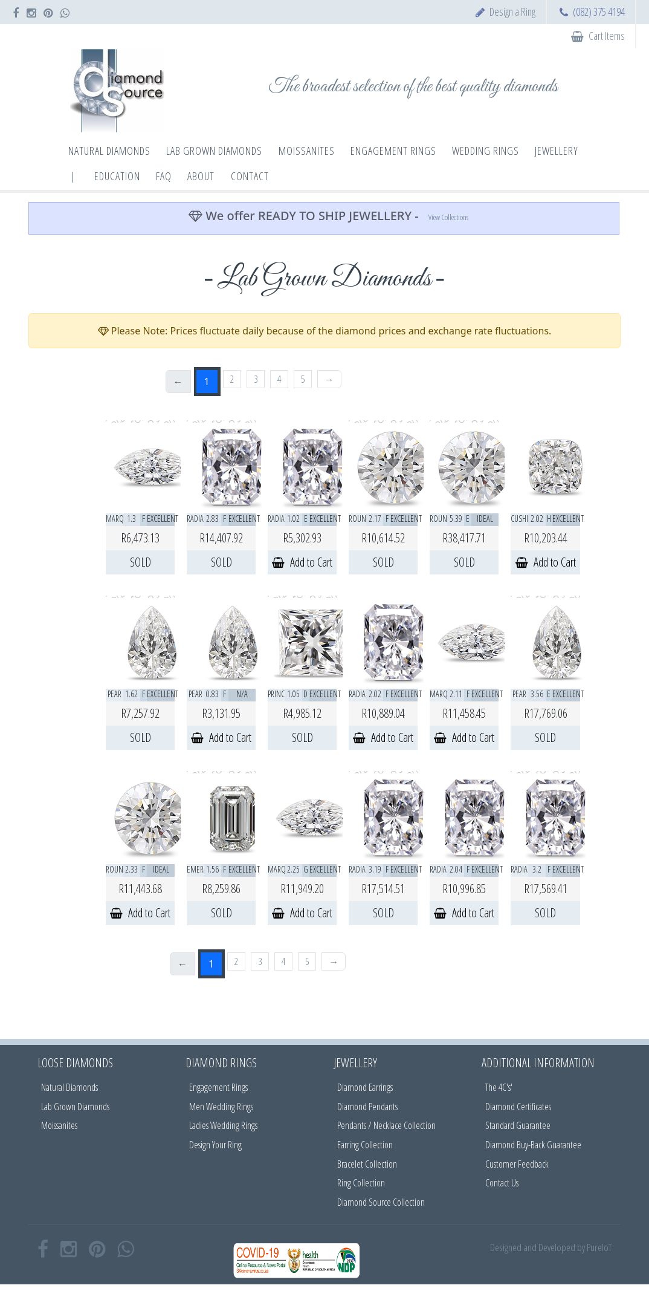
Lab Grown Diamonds (75, 1106)
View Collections (448, 217)
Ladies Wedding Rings (223, 1125)
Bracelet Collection (367, 1164)
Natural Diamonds (69, 1087)
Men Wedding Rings (221, 1106)
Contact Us (501, 1182)
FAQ (164, 176)
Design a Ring (512, 11)
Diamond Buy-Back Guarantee (533, 1144)
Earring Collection (365, 1144)
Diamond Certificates (518, 1106)
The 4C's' (498, 1087)
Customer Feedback (517, 1164)
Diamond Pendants (367, 1106)
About (201, 176)
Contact (250, 176)
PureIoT (599, 1247)
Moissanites (59, 1125)
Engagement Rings (218, 1087)
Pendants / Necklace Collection (386, 1125)
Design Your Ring (215, 1144)
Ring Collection (361, 1182)
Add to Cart (302, 562)
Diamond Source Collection (381, 1202)
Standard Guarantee (518, 1125)
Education (117, 176)
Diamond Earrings (365, 1087)
